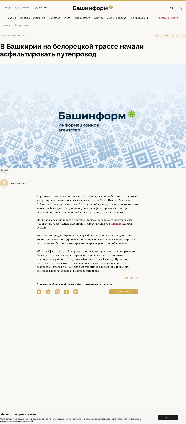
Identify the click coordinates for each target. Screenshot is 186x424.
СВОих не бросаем (117, 18)
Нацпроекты (22, 25)
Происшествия (82, 18)
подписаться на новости (123, 292)
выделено (115, 223)
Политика (24, 18)
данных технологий (23, 421)
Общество (54, 18)
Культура (98, 18)
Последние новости (168, 18)
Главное (11, 18)
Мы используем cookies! (19, 414)
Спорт (67, 18)
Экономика (39, 18)
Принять (168, 417)
